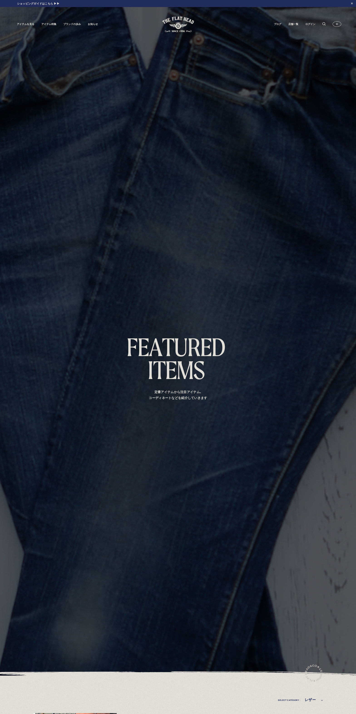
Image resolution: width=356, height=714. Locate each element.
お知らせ (93, 24)
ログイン (310, 24)
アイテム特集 (48, 24)
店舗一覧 (293, 24)
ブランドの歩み (72, 24)
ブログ (277, 24)
